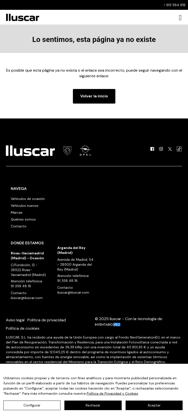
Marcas (17, 212)
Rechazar (93, 405)
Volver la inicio (94, 96)
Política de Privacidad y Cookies (112, 393)
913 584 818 (175, 5)
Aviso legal (15, 320)
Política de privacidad (46, 320)
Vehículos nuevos (24, 205)
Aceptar (154, 405)
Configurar (32, 405)
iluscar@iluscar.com (27, 298)
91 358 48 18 (21, 286)
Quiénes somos (23, 219)
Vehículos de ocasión (28, 198)
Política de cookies (22, 328)
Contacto (18, 226)
